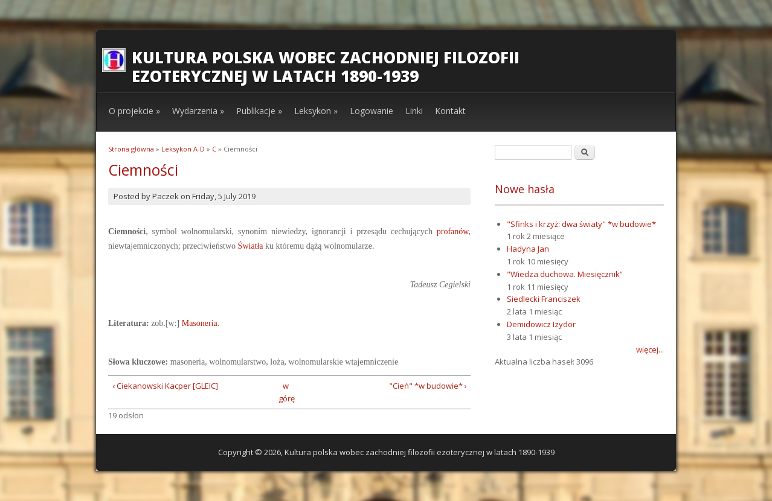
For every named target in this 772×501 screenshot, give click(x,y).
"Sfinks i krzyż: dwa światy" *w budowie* (581, 224)
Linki (414, 110)
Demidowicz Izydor (541, 324)
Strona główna (131, 148)
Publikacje (259, 110)
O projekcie (134, 110)
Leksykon (316, 110)
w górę (285, 392)
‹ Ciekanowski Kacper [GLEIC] (165, 385)
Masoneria (199, 323)
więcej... (650, 349)
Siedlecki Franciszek (544, 298)
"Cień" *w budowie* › (428, 385)
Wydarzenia (198, 110)
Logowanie (371, 110)
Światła (250, 245)
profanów (453, 231)
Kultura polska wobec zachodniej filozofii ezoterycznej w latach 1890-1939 (325, 66)
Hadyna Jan (528, 248)
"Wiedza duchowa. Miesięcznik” (565, 274)
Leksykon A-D (183, 148)
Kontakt (450, 110)
